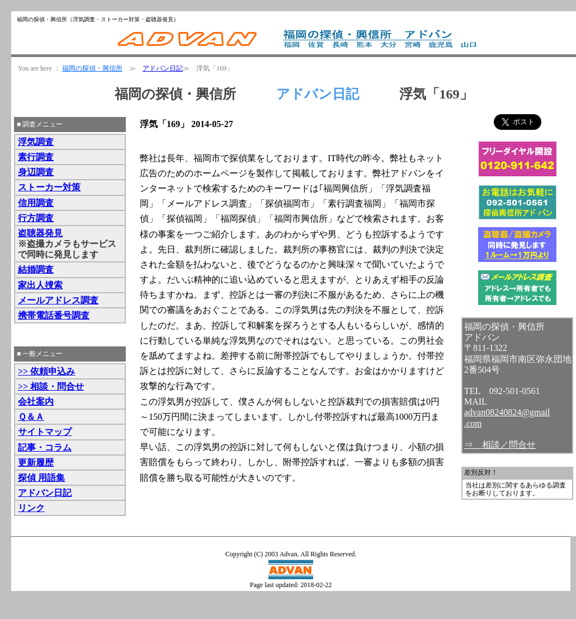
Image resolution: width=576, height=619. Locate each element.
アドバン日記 (163, 68)
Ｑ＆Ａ (31, 416)
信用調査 (36, 203)
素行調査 (36, 157)
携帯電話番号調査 (53, 315)
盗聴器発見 (40, 233)
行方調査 (36, 218)
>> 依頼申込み (46, 371)
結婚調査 (36, 269)
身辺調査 (36, 172)
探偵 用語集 (41, 477)
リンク (31, 508)
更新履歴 (36, 462)
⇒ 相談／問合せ (500, 444)
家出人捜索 (40, 285)
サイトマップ (45, 432)
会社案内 (36, 401)
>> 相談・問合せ (51, 386)
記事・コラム (45, 447)
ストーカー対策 (49, 187)
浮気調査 (36, 142)
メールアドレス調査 (58, 300)
